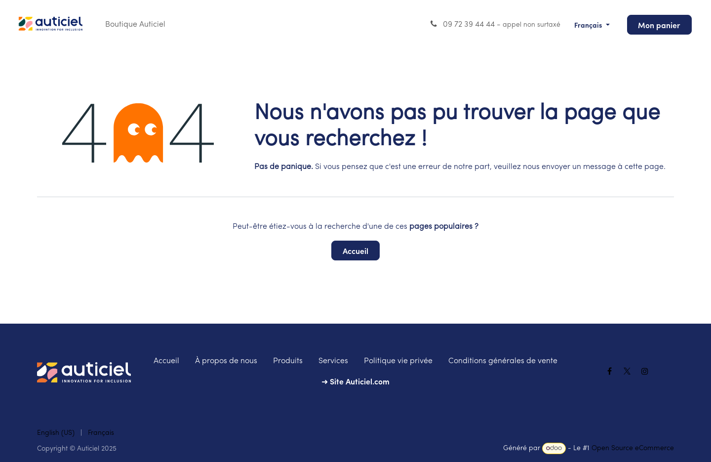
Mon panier (659, 24)
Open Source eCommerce (633, 448)
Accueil (355, 250)
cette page (644, 167)
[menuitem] (135, 25)
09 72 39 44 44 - (494, 24)
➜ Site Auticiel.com (355, 381)
